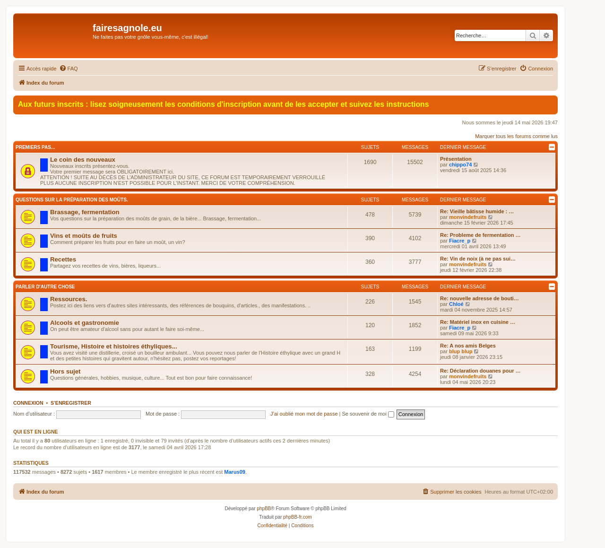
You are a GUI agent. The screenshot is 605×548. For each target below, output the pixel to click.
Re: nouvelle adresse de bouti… (479, 298)
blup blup (460, 351)
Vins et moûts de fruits (83, 235)
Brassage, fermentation (85, 212)
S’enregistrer (71, 403)
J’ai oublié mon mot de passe (303, 414)
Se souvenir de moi (368, 414)
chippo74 (460, 164)
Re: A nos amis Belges (468, 345)
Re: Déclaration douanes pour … (480, 371)
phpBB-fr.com (297, 517)
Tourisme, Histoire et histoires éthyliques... (113, 346)
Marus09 (234, 472)
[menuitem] (68, 68)
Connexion (28, 403)
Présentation (456, 159)
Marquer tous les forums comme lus (516, 136)
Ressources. (68, 299)
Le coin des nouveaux (82, 159)
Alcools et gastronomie (84, 322)
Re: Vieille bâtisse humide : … (477, 211)
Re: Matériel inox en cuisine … (477, 322)
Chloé (456, 304)
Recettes (63, 259)
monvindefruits (467, 217)
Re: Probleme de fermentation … (480, 235)
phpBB (264, 508)
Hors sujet (65, 371)
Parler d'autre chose (45, 286)
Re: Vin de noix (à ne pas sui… (478, 258)
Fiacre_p (459, 241)
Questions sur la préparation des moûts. (72, 199)
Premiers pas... (35, 147)
